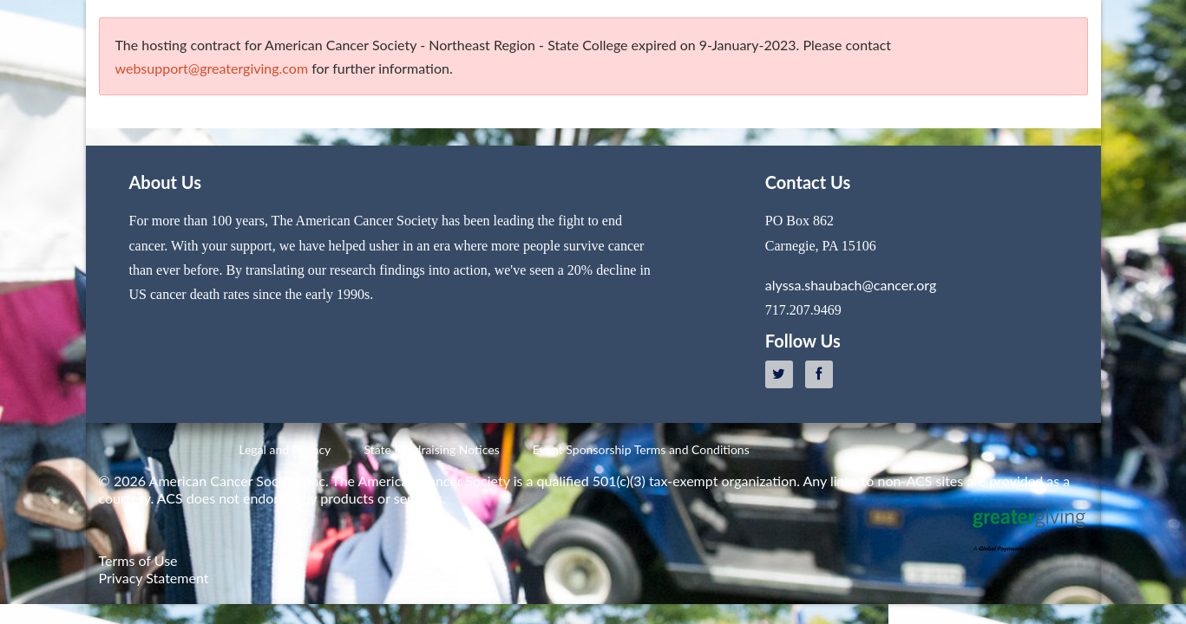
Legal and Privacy (285, 449)
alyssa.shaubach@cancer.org (850, 284)
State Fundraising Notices (431, 449)
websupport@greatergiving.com (212, 68)
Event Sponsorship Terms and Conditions (641, 449)
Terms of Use (138, 560)
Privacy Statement (154, 577)
